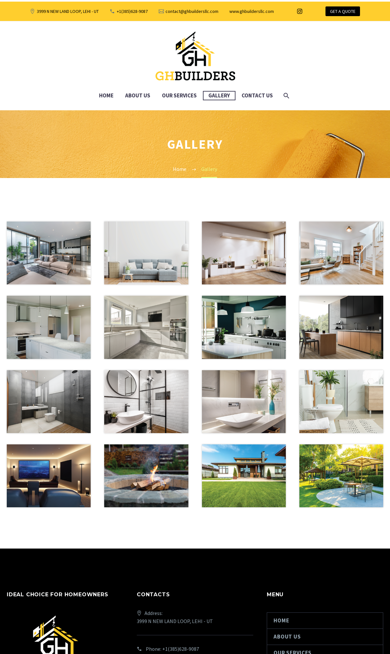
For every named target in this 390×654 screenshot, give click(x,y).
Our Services (179, 95)
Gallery (219, 95)
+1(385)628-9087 (132, 11)
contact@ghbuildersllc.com (191, 11)
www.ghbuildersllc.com (251, 11)
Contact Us (257, 95)
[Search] (286, 96)
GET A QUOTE (342, 11)
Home (106, 95)
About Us (137, 95)
